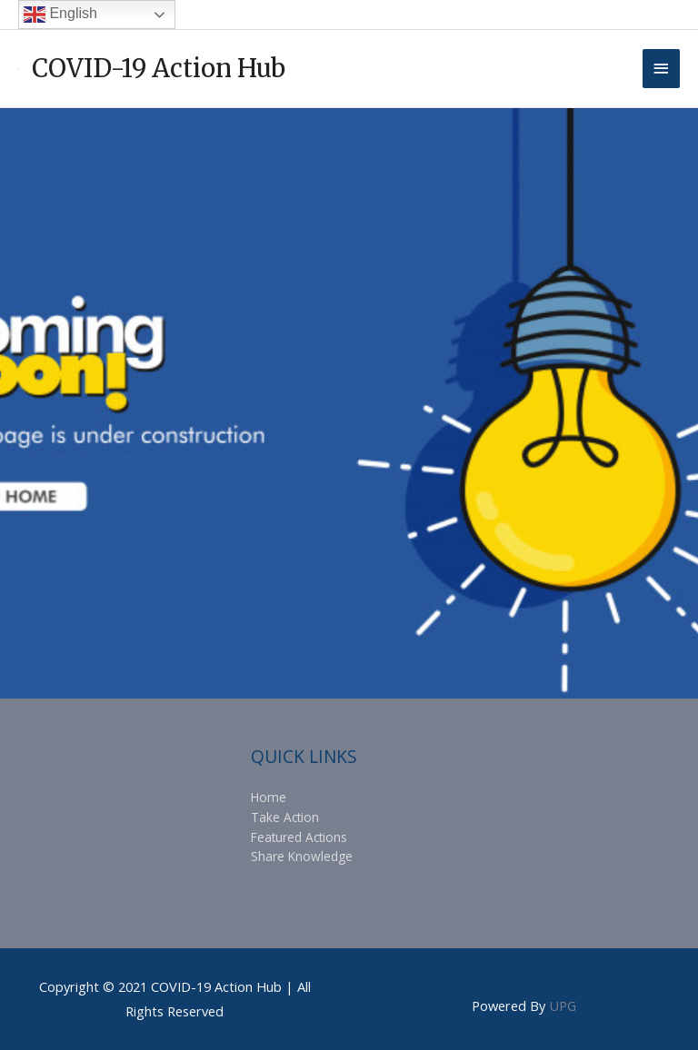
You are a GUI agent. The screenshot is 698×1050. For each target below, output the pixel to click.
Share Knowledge (302, 856)
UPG (562, 1005)
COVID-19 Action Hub (158, 68)
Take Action (285, 817)
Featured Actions (299, 837)
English (60, 14)
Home (268, 797)
